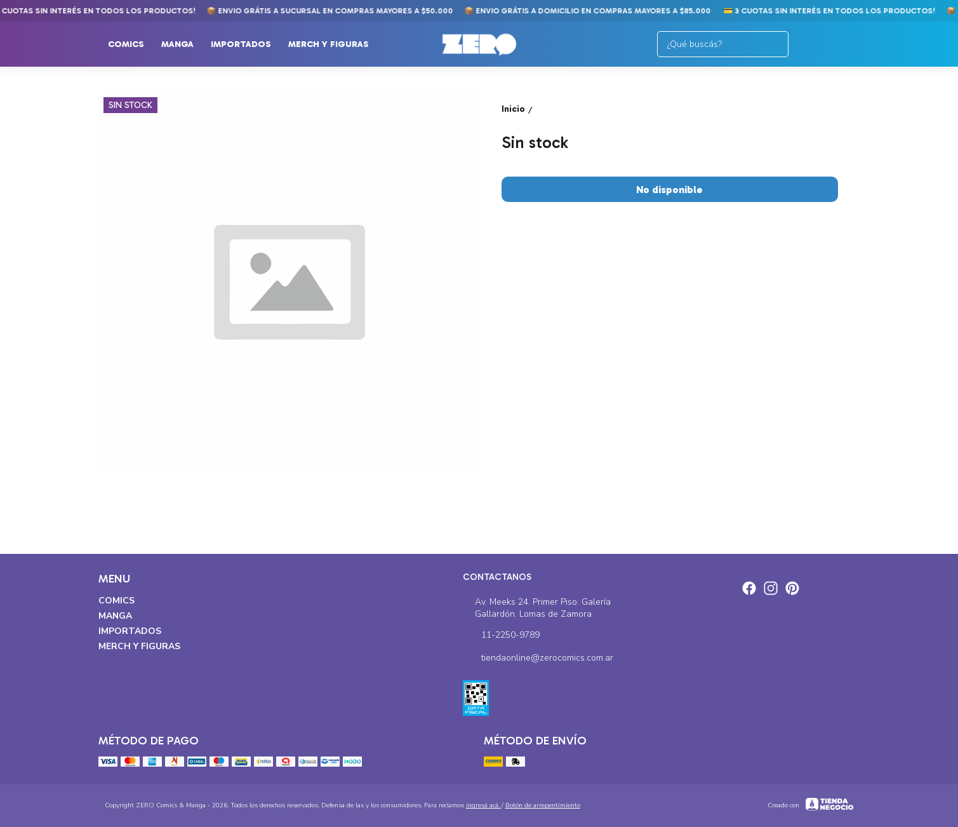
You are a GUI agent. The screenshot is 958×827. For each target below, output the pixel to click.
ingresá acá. (484, 805)
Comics (132, 44)
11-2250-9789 (501, 635)
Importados (247, 44)
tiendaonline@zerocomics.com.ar (538, 658)
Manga (183, 44)
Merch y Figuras (335, 44)
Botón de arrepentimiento (542, 805)
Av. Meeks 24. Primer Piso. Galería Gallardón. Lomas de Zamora (537, 608)
